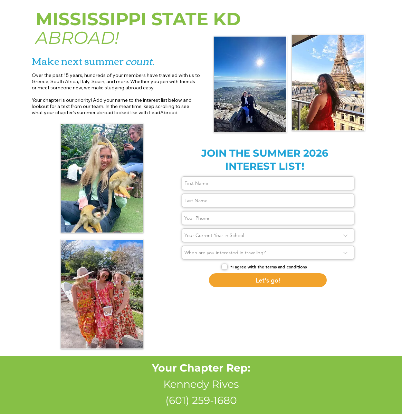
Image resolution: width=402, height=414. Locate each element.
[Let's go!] (268, 280)
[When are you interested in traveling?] (268, 252)
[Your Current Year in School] (268, 235)
